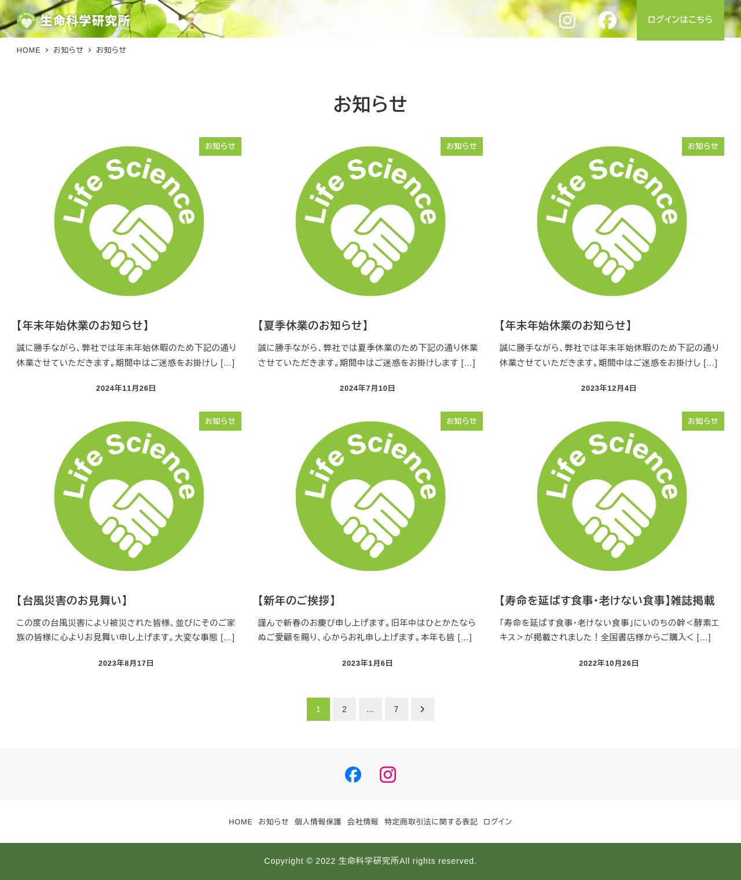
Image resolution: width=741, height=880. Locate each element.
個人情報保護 (318, 821)
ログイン (497, 821)
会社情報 (363, 821)
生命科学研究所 (369, 861)
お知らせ (274, 821)
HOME (241, 821)
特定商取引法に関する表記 (431, 821)
